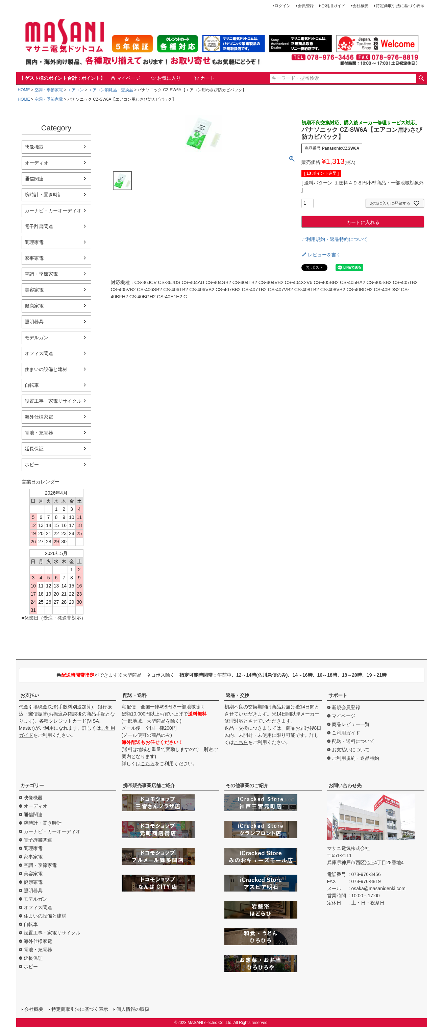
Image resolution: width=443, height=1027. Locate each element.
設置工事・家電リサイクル (53, 401)
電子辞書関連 (39, 226)
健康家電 (34, 305)
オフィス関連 (39, 353)
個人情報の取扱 (132, 1009)
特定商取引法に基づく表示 (400, 5)
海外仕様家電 (39, 417)
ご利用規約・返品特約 (355, 758)
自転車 (32, 385)
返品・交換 (237, 695)
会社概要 (360, 5)
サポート (337, 695)
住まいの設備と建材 (46, 369)
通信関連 (34, 178)
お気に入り (166, 78)
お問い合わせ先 (345, 785)
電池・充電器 (39, 432)
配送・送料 (135, 695)
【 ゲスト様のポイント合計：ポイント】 (62, 78)
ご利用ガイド (333, 5)
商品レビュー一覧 (351, 724)
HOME (24, 89)
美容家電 (34, 290)
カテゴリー (32, 785)
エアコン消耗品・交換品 (111, 89)
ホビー (32, 464)
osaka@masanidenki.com (378, 888)
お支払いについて (351, 749)
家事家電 (34, 258)
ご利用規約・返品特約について (334, 239)
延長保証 (34, 448)
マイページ (125, 78)
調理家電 (34, 242)
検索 (421, 78)
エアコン (76, 89)
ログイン (282, 5)
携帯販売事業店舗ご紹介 (149, 785)
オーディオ (36, 163)
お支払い (29, 695)
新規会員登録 (346, 707)
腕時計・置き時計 (44, 194)
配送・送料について (353, 741)
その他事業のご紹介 (247, 785)
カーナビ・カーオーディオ (53, 210)
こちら (148, 763)
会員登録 (306, 5)
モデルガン (36, 337)
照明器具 (34, 321)
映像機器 (34, 147)
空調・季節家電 (48, 89)
